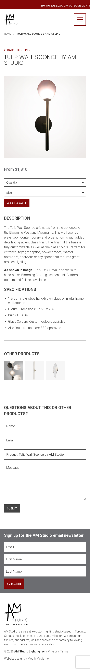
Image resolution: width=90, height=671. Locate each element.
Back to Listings (17, 50)
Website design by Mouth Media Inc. (26, 658)
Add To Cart (16, 203)
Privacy (52, 651)
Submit (12, 508)
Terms (64, 651)
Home (7, 33)
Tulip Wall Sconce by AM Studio (38, 33)
